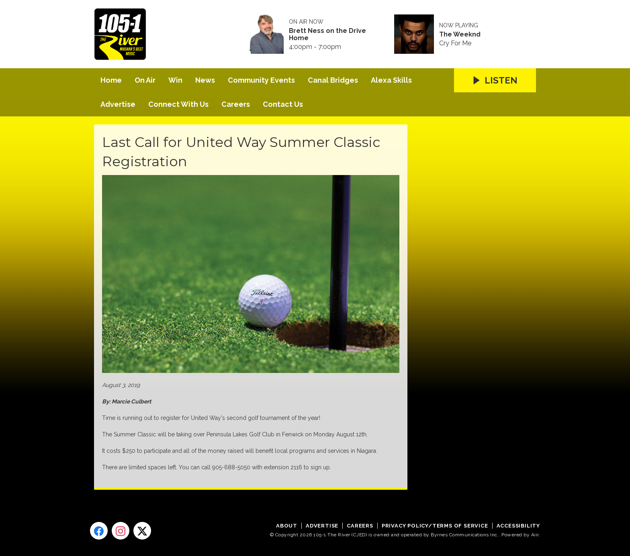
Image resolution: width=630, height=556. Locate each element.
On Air (145, 80)
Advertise (117, 104)
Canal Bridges (333, 80)
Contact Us (283, 104)
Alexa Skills (391, 80)
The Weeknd (460, 34)
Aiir (535, 535)
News (205, 80)
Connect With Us (178, 104)
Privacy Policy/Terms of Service (435, 526)
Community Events (261, 80)
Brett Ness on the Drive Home (327, 34)
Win (175, 80)
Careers (235, 104)
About (286, 526)
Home (111, 80)
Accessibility (518, 526)
